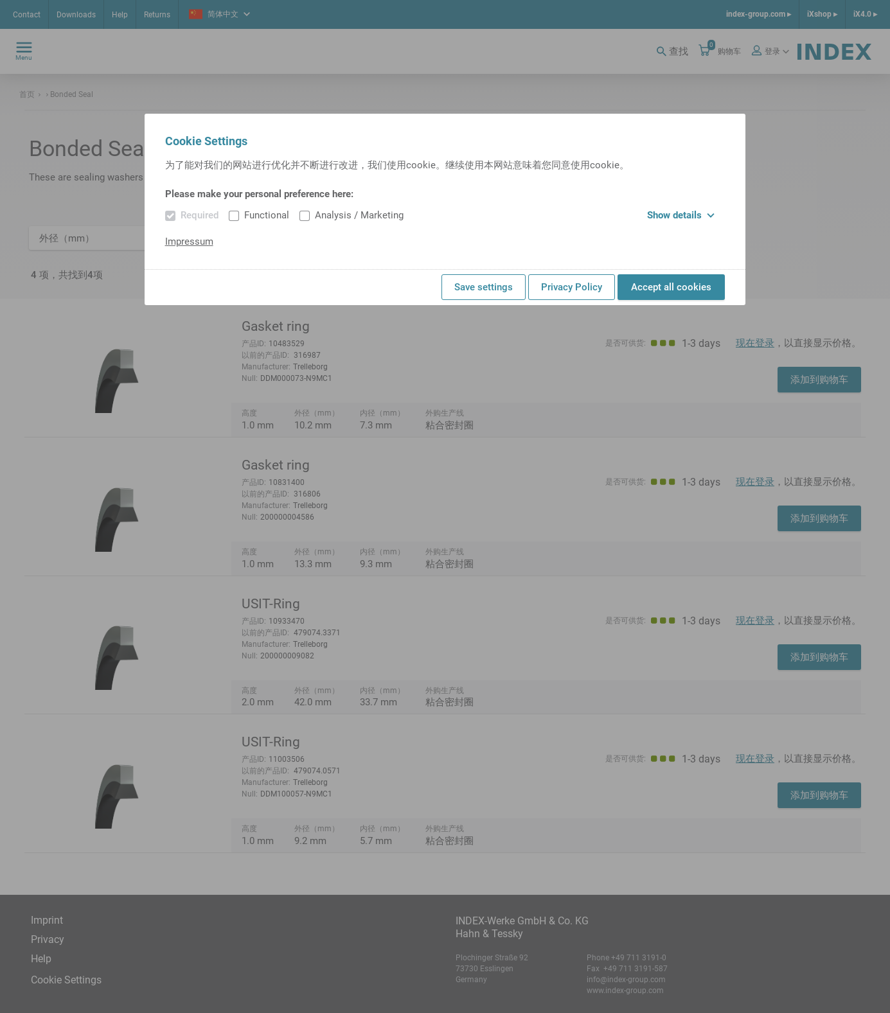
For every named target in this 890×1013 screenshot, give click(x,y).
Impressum (189, 241)
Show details (681, 215)
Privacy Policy (571, 287)
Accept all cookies (671, 287)
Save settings (483, 287)
